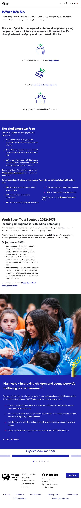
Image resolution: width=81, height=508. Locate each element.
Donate (72, 475)
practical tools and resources (44, 85)
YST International (19, 499)
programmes (54, 60)
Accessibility (72, 495)
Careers (6, 495)
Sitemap (20, 495)
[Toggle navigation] (74, 3)
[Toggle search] (63, 3)
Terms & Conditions (60, 499)
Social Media (35, 495)
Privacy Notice (54, 495)
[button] (33, 461)
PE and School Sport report (13, 173)
